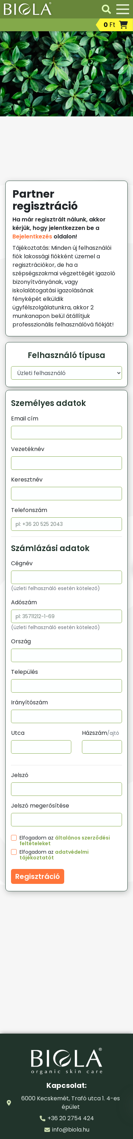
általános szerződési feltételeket (65, 840)
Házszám (100, 733)
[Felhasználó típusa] (66, 373)
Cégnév (22, 563)
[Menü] (122, 9)
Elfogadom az (65, 840)
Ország (21, 641)
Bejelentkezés (32, 236)
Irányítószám (29, 702)
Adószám (24, 602)
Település (24, 672)
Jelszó (19, 775)
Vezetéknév (27, 449)
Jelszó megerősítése (40, 806)
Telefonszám (29, 510)
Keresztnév (27, 479)
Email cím (24, 418)
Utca (17, 733)
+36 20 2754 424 (71, 1118)
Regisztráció (37, 876)
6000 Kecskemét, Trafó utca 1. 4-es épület (70, 1102)
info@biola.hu (70, 1130)
